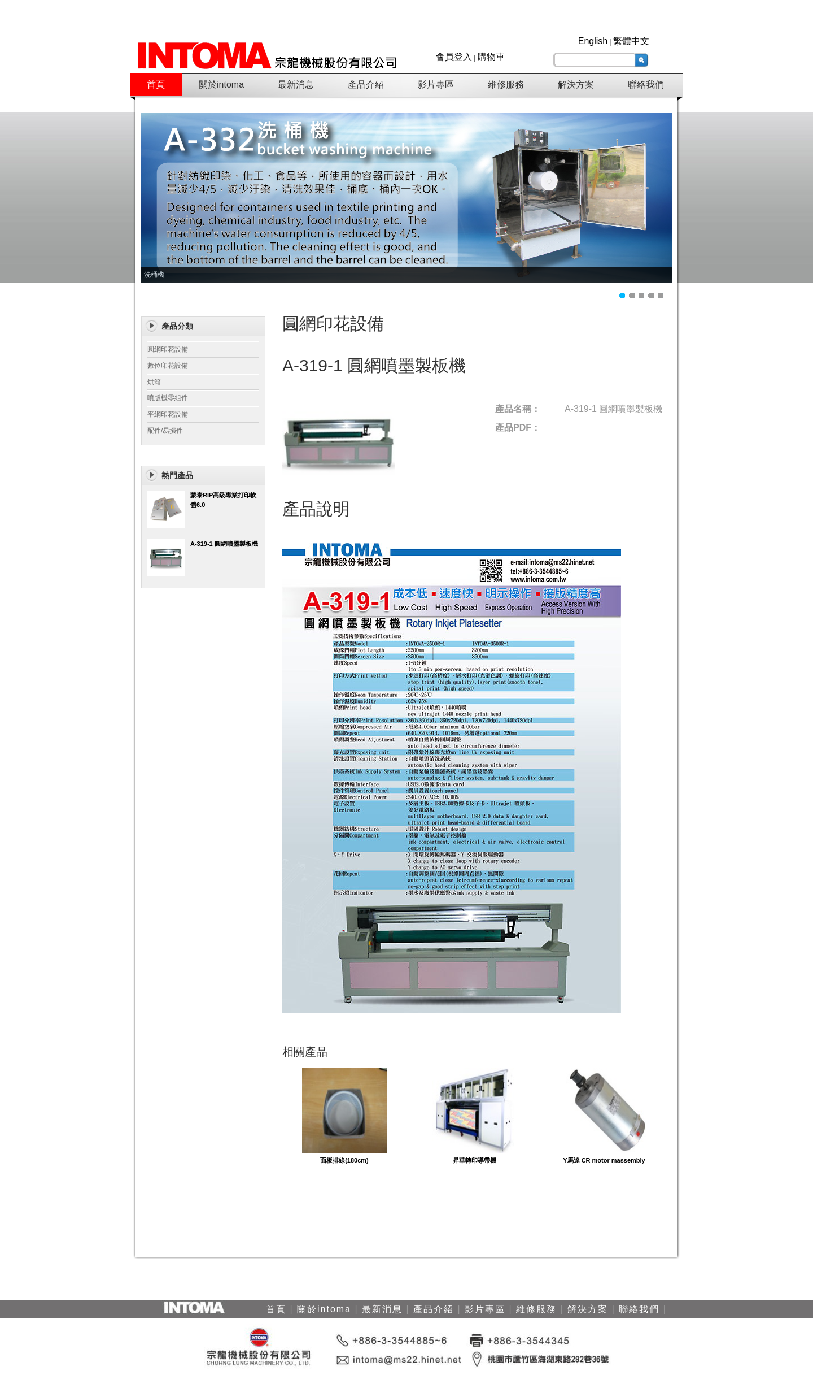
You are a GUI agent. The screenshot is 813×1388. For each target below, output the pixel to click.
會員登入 (454, 57)
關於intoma (221, 84)
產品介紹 (366, 84)
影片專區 (436, 84)
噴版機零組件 (167, 398)
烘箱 (154, 382)
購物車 (491, 57)
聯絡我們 (646, 84)
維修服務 (506, 84)
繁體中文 (631, 41)
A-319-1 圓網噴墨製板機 (224, 543)
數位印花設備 (167, 366)
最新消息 (296, 84)
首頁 (156, 84)
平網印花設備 (167, 414)
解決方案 (576, 84)
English (592, 41)
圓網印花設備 (167, 349)
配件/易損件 (165, 431)
